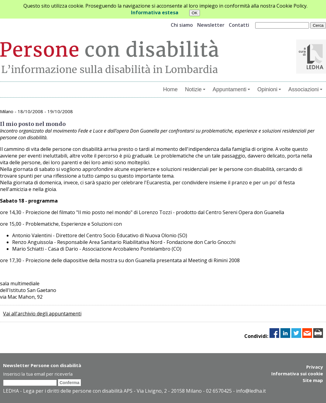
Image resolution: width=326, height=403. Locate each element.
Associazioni (305, 89)
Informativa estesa (154, 12)
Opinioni (269, 89)
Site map (313, 380)
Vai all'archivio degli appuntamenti (42, 313)
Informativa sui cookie (297, 373)
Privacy (314, 367)
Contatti (239, 25)
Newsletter (211, 25)
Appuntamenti (231, 89)
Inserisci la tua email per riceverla (38, 374)
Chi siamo (182, 25)
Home (170, 89)
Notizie (195, 89)
